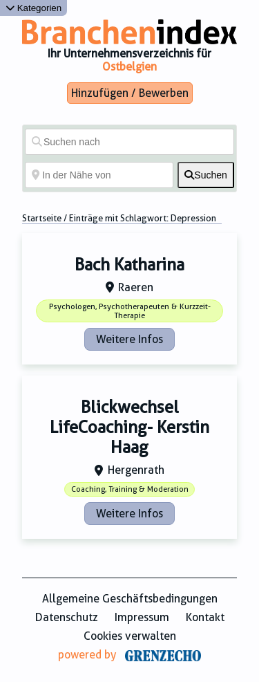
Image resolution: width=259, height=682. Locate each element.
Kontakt (205, 617)
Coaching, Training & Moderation (130, 489)
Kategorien (33, 8)
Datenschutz (66, 617)
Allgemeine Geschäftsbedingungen (130, 598)
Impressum (142, 617)
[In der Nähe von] (99, 175)
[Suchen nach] (129, 142)
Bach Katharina (129, 265)
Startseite (41, 218)
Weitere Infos (129, 339)
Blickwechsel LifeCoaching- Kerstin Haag (129, 427)
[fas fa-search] (206, 175)
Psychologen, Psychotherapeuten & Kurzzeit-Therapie (130, 311)
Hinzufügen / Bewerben (130, 93)
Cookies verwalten (130, 636)
